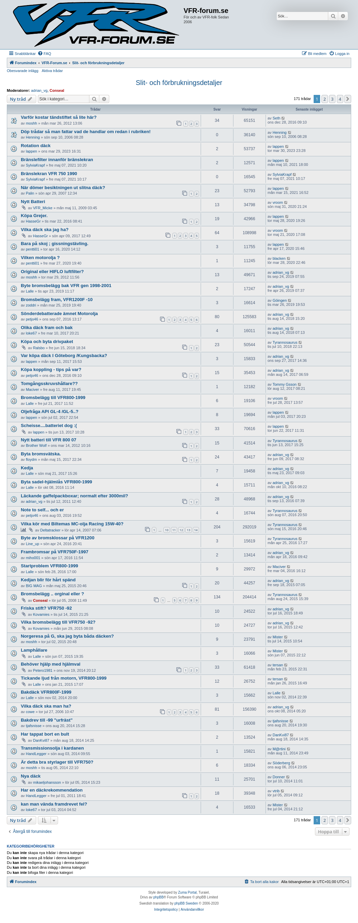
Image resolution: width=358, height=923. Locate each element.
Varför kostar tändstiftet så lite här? (59, 117)
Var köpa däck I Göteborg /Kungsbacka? (64, 355)
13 (188, 530)
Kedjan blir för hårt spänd (48, 579)
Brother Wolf (36, 445)
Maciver (32, 389)
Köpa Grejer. (34, 215)
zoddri (31, 305)
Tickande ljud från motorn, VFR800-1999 (63, 678)
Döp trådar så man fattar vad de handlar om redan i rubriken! (86, 131)
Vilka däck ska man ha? (46, 706)
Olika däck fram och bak (47, 327)
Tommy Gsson (285, 384)
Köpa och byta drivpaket (47, 341)
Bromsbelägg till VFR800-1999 (53, 397)
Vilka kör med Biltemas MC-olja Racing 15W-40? (72, 523)
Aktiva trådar (52, 71)
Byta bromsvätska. (41, 453)
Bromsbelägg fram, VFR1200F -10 (56, 299)
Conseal (56, 90)
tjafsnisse (34, 726)
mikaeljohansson (47, 782)
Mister (278, 637)
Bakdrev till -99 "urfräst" (47, 720)
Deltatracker (50, 530)
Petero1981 (43, 670)
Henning (33, 137)
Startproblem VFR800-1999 (49, 565)
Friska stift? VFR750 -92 (46, 608)
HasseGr (33, 221)
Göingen (280, 300)
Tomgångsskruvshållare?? (49, 383)
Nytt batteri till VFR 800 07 (48, 439)
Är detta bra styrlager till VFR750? (57, 762)
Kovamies (41, 614)
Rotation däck (36, 145)
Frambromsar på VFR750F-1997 (54, 551)
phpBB (158, 897)
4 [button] (340, 99)
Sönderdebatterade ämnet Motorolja (59, 313)
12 (181, 530)
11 (174, 530)
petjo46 (32, 319)
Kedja (27, 467)
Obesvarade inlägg (22, 71)
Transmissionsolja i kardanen (52, 748)
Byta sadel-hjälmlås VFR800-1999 (56, 481)
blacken (279, 258)
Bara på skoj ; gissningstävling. (54, 243)
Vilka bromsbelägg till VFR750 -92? (58, 622)
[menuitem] (44, 53)
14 (196, 530)
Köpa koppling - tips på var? (51, 369)
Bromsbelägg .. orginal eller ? (52, 593)
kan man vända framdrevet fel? (54, 804)
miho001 (33, 558)
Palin (30, 193)
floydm (31, 459)
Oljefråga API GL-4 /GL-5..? (49, 411)
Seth (277, 118)
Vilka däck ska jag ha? (45, 229)
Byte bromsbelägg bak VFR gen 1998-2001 (66, 285)
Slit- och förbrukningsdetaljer (179, 82)
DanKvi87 (41, 740)
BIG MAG (34, 586)
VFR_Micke (43, 208)
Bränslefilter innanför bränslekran (57, 159)
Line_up (32, 544)
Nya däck (31, 776)
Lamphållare (34, 650)
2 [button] (325, 99)
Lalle (30, 291)
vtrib (276, 791)
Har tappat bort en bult (45, 734)
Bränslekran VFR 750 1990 (49, 173)
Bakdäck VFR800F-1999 (46, 692)
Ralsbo (39, 348)
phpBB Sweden (186, 903)
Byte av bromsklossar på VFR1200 (58, 537)
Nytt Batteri (33, 201)
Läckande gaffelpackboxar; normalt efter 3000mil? (74, 495)
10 (166, 530)
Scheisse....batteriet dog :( (49, 425)
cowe (30, 712)
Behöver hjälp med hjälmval (50, 664)
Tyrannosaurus (285, 342)
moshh (31, 123)
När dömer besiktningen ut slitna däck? (63, 187)
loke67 (31, 333)
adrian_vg (39, 90)
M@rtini (279, 749)
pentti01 (32, 249)
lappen (31, 151)
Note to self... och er (42, 509)
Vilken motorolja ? (40, 257)
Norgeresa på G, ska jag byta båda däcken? (67, 636)
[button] (347, 99)
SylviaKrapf (35, 165)
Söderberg (281, 763)
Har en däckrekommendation (52, 790)
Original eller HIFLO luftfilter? (52, 271)
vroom (278, 202)
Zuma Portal (187, 892)
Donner (279, 777)
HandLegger (36, 754)
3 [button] (332, 99)
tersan (278, 665)
